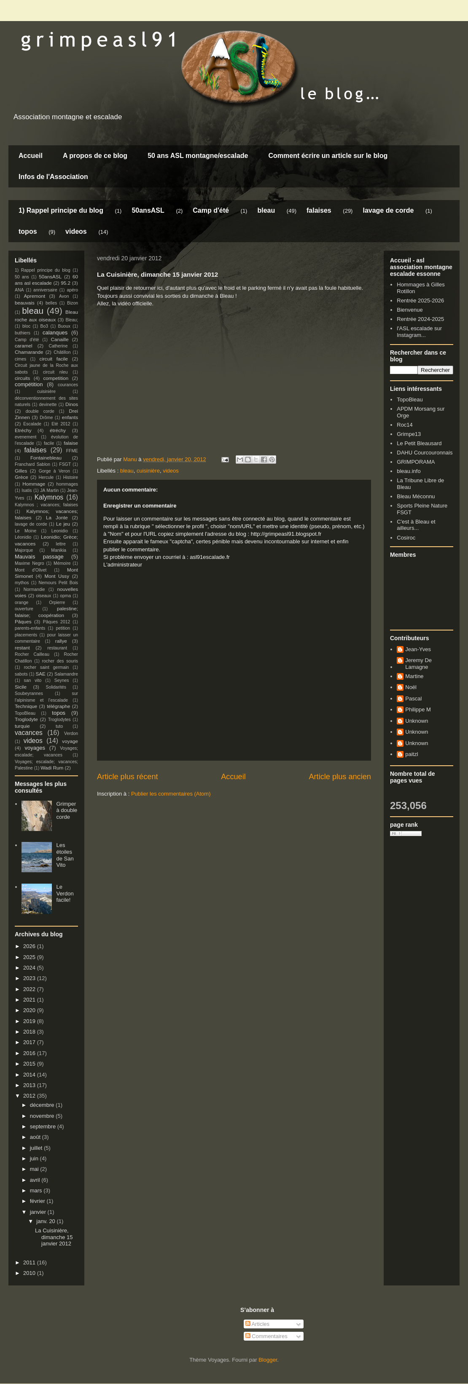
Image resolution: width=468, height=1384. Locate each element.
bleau (266, 210)
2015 (30, 1064)
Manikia (58, 550)
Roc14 (405, 425)
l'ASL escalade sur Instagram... (419, 331)
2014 (30, 1074)
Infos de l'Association (53, 176)
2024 (30, 968)
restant (22, 647)
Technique (26, 706)
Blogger (267, 1360)
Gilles (21, 470)
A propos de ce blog (95, 155)
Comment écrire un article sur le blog (327, 155)
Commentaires (266, 1336)
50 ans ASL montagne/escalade (198, 155)
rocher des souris (60, 661)
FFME (72, 451)
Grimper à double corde (66, 810)
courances (68, 384)
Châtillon (62, 352)
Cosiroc (406, 537)
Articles (257, 1324)
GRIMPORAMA (416, 462)
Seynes (61, 680)
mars (37, 1190)
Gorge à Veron (54, 471)
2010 (30, 1273)
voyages (35, 748)
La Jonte (57, 517)
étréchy (58, 430)
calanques (55, 332)
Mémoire (62, 563)
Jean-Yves (418, 649)
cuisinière (148, 471)
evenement (25, 437)
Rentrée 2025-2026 (420, 300)
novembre (43, 1116)
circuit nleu (55, 372)
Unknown (416, 721)
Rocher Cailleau (32, 654)
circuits (22, 378)
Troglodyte (26, 719)
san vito (33, 680)
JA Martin (49, 490)
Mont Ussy (56, 576)
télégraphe (58, 706)
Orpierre (57, 602)
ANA (19, 290)
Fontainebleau (46, 457)
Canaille (60, 339)
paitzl (411, 754)
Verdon (71, 733)
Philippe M (418, 709)
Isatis (27, 490)
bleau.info (408, 471)
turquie (22, 726)
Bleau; (72, 320)
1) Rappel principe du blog (61, 210)
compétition (29, 384)
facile (49, 443)
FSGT (65, 464)
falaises (319, 210)
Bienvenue (409, 310)
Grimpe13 (409, 434)
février (38, 1201)
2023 (30, 978)
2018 (30, 1032)
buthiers (22, 333)
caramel (23, 345)
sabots (21, 674)
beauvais (25, 302)
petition (63, 628)
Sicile (21, 686)
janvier (39, 1212)
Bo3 (44, 326)
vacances (29, 732)
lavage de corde (388, 210)
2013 (30, 1085)
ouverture (24, 609)
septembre (43, 1126)
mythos (22, 582)
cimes (20, 359)
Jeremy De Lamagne (418, 663)
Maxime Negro (29, 563)
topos (28, 231)
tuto (59, 726)
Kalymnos (49, 497)
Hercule (46, 477)
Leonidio (59, 531)
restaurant (57, 648)
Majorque (24, 550)
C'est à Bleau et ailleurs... (416, 525)
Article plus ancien (340, 776)
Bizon (72, 303)
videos (76, 231)
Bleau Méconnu (416, 496)
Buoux (64, 326)
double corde (40, 411)
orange (21, 602)
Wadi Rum (51, 767)
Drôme (46, 417)
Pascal (413, 698)
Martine (414, 676)
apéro (72, 290)
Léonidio (23, 537)
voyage (70, 741)
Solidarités (56, 687)
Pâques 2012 (56, 622)
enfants (70, 417)
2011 (30, 1262)
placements (26, 635)
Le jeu (63, 523)
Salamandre (66, 674)
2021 (30, 1000)
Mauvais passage (39, 556)
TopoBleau (25, 713)
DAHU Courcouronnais (424, 452)
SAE (40, 673)
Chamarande (29, 352)
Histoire (70, 477)
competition (56, 378)
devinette (47, 404)
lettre (61, 544)
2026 (30, 946)
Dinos (71, 404)
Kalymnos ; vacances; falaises (46, 504)
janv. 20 (46, 1221)
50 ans (22, 277)
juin (35, 1158)
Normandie (34, 589)
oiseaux (43, 595)
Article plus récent (127, 776)
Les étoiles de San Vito (64, 855)
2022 (30, 989)
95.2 (65, 283)
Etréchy (23, 430)
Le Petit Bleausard (419, 443)
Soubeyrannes (29, 693)
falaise (71, 443)
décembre (43, 1105)
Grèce (21, 477)
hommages (67, 484)
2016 (30, 1053)
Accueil (31, 155)
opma (65, 595)
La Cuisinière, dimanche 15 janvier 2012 (54, 1237)
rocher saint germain (46, 667)
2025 (30, 957)
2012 (30, 1096)
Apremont (35, 296)
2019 (30, 1021)
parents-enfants (30, 628)
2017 (30, 1042)
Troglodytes (59, 719)
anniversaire (45, 290)
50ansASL (148, 210)
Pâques (23, 621)
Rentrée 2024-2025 (420, 319)
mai (35, 1169)
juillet (37, 1148)
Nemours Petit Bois (58, 582)
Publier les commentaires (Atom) (171, 794)
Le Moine (25, 531)
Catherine (57, 346)
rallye (61, 641)
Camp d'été (211, 210)
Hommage (33, 483)
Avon (64, 296)
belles (51, 303)
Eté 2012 (60, 424)
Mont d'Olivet (30, 570)
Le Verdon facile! (64, 893)
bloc (26, 326)
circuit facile (54, 358)
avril (35, 1180)
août (36, 1137)
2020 (30, 1010)
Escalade (32, 424)
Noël (411, 687)
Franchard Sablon (32, 464)
